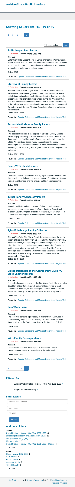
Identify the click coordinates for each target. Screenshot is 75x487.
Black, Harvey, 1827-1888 (17, 454)
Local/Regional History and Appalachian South (26, 436)
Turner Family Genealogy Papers (26, 197)
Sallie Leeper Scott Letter (22, 50)
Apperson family (13, 462)
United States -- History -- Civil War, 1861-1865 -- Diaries (30, 444)
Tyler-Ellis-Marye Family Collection (28, 230)
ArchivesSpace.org (35, 480)
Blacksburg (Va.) (13, 441)
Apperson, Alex (13, 465)
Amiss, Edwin (12, 459)
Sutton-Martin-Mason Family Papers (29, 124)
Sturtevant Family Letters (22, 84)
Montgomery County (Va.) (17, 438)
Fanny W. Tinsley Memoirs (23, 166)
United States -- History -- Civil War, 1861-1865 (26, 433)
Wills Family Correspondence (24, 338)
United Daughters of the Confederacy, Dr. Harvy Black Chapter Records (35, 272)
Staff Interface (15, 480)
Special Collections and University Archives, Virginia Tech (42, 77)
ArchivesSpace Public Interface (25, 4)
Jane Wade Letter (18, 307)
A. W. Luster (11, 457)
